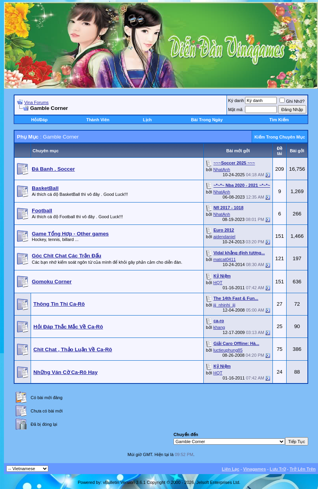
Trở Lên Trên (303, 469)
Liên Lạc (230, 469)
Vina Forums (36, 102)
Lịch (147, 119)
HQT (217, 282)
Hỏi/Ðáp (39, 119)
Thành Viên (98, 119)
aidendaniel (224, 236)
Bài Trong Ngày (207, 119)
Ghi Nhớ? (292, 101)
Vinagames (254, 469)
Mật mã (235, 109)
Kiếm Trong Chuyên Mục (279, 137)
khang (219, 327)
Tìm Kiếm (279, 119)
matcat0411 (224, 259)
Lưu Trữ (278, 469)
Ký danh (236, 100)
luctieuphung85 (228, 350)
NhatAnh (221, 169)
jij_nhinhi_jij (224, 305)
